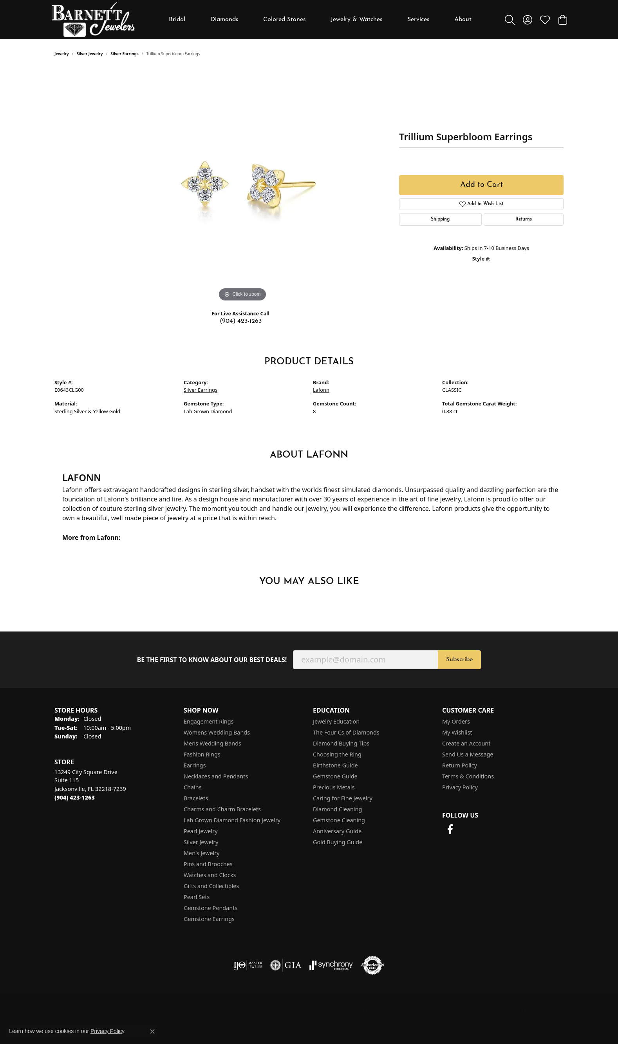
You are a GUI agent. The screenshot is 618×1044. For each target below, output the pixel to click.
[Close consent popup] (152, 1031)
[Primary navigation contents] (320, 19)
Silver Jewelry (90, 53)
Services (418, 19)
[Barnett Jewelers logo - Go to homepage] (93, 19)
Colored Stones (284, 19)
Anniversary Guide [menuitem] (337, 831)
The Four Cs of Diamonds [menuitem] (346, 732)
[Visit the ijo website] (248, 965)
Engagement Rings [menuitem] (209, 721)
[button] (510, 19)
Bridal (177, 19)
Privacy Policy (460, 787)
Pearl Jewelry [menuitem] (200, 831)
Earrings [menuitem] (195, 765)
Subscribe (459, 660)
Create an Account (466, 743)
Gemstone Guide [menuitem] (335, 776)
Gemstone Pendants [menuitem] (210, 908)
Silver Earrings (124, 53)
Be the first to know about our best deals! (212, 660)
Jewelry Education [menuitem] (336, 721)
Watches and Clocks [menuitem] (210, 875)
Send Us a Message (467, 754)
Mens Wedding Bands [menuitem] (212, 743)
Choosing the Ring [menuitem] (337, 754)
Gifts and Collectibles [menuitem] (211, 886)
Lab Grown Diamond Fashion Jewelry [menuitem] (232, 820)
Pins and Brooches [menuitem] (208, 864)
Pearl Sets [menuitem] (197, 897)
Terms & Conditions (468, 776)
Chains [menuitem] (193, 787)
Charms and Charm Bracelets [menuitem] (222, 809)
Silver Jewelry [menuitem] (201, 842)
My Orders (456, 721)
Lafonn (321, 389)
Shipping (440, 219)
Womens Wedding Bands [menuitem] (217, 732)
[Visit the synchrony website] (331, 965)
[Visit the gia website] (286, 965)
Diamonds (224, 19)
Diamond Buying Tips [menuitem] (341, 743)
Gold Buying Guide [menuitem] (337, 842)
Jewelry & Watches (357, 19)
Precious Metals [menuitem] (333, 787)
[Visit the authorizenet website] (373, 965)
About (463, 19)
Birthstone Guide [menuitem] (335, 765)
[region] (242, 186)
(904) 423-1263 (241, 321)
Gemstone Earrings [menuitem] (209, 919)
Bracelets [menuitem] (196, 798)
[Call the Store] (74, 797)
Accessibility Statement (527, 1009)
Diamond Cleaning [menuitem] (337, 809)
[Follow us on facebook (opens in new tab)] (450, 829)
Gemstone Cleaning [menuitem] (339, 820)
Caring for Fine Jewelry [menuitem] (342, 798)
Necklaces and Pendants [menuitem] (216, 776)
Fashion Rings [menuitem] (202, 754)
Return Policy (459, 765)
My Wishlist (457, 732)
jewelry (61, 53)
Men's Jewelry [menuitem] (202, 853)
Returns (523, 219)
